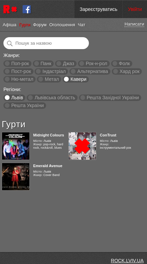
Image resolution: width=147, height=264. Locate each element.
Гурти (24, 24)
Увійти (135, 9)
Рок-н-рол (96, 63)
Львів (17, 97)
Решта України (27, 105)
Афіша (9, 24)
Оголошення (62, 24)
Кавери (78, 79)
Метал (52, 79)
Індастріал (54, 71)
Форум (40, 24)
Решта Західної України (112, 97)
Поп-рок (20, 63)
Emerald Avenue (47, 166)
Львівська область (55, 97)
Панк (45, 63)
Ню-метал (22, 79)
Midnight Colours (48, 135)
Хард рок (129, 71)
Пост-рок (21, 71)
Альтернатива (92, 71)
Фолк (124, 63)
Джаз (68, 63)
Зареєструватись (98, 9)
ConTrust (108, 135)
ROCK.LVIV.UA (127, 260)
